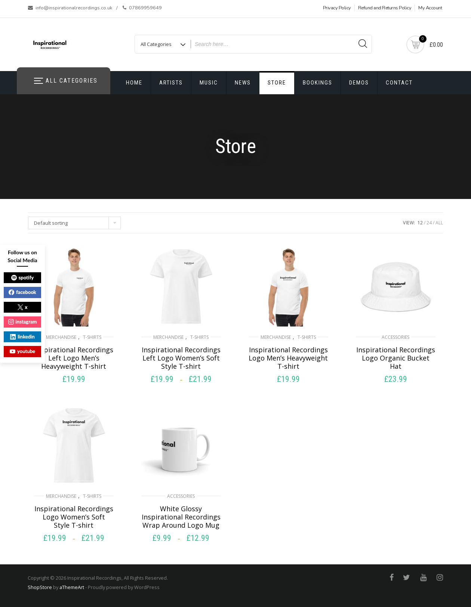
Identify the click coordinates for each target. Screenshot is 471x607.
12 (420, 223)
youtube (22, 351)
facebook (22, 292)
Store (277, 82)
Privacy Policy (337, 7)
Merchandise (61, 337)
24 (429, 223)
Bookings (317, 82)
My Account (430, 7)
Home (134, 82)
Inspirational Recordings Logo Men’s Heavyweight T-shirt (288, 358)
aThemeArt (71, 587)
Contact (399, 82)
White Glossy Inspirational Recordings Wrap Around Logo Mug (181, 517)
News (243, 82)
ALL (439, 223)
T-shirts (92, 337)
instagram (22, 322)
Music (209, 82)
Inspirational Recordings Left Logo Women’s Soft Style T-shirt (181, 358)
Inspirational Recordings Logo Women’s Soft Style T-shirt (73, 517)
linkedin (22, 337)
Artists (171, 82)
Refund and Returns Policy (385, 7)
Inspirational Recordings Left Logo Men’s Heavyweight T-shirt (73, 358)
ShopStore (40, 587)
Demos (359, 82)
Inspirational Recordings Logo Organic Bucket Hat (395, 358)
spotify (22, 277)
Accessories (395, 337)
